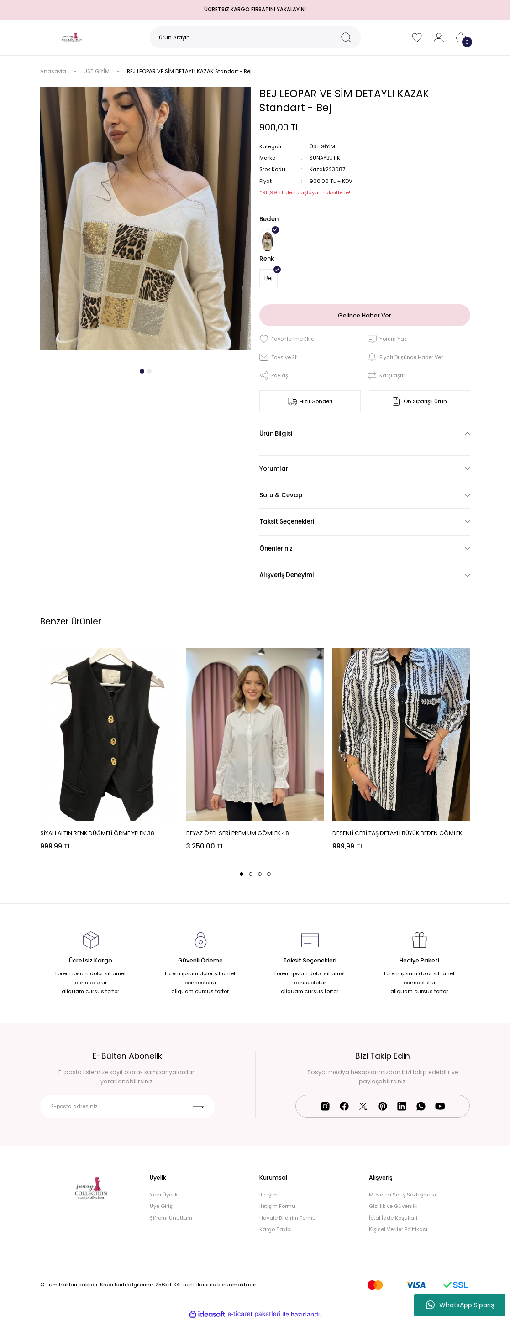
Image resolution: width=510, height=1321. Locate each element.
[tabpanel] (145, 218)
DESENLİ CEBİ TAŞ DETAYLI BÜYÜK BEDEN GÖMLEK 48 (397, 833)
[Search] (255, 37)
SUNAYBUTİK (326, 157)
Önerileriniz (276, 548)
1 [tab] (142, 371)
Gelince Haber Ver (364, 315)
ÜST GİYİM (323, 146)
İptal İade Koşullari (393, 1218)
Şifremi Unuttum (171, 1218)
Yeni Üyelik (164, 1194)
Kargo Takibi (275, 1229)
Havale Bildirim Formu (287, 1218)
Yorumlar (273, 468)
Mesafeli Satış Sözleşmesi (402, 1194)
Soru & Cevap (280, 495)
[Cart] (460, 37)
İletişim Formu (277, 1206)
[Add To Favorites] (286, 338)
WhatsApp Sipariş (460, 1305)
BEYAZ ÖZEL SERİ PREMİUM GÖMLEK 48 (237, 833)
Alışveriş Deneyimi (286, 575)
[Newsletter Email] (127, 1106)
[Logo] (71, 37)
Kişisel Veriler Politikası (398, 1229)
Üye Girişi (162, 1206)
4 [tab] (269, 874)
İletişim (268, 1194)
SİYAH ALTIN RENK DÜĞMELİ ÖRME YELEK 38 (97, 833)
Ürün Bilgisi (275, 433)
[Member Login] (438, 37)
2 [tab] (149, 371)
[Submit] (198, 1106)
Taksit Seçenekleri (286, 521)
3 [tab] (260, 874)
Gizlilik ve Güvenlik (393, 1206)
